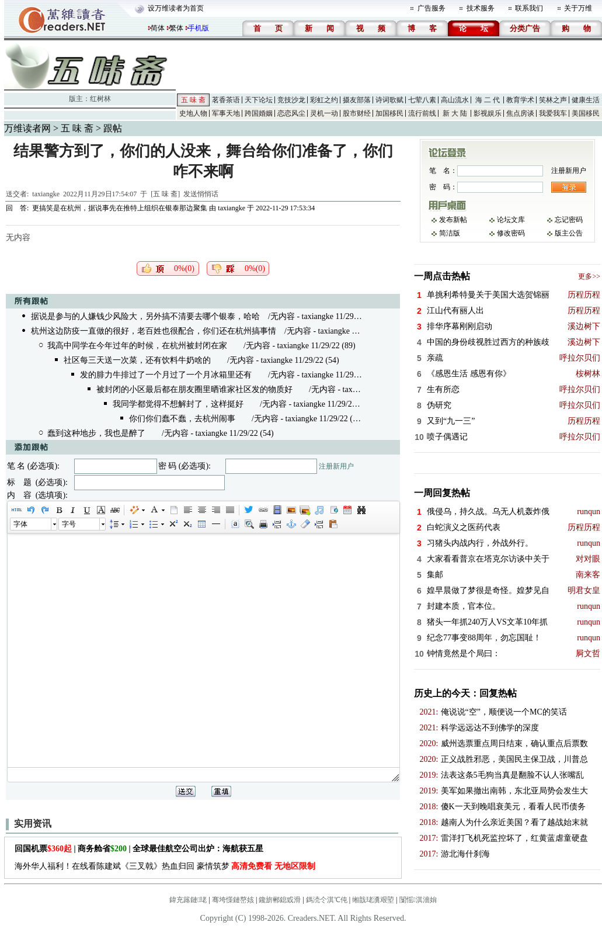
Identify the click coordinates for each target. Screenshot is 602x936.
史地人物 (193, 113)
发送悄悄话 (200, 194)
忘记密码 (569, 220)
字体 (20, 524)
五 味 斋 (193, 100)
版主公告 (569, 233)
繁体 (176, 28)
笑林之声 (553, 100)
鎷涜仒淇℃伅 (326, 900)
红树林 (100, 99)
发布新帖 (453, 220)
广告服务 (431, 8)
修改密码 (511, 233)
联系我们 (529, 8)
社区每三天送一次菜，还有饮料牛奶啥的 (137, 360)
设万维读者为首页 (176, 8)
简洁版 (449, 233)
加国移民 (389, 113)
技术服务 (481, 8)
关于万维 (578, 8)
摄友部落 (357, 100)
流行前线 (422, 113)
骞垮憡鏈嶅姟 (233, 900)
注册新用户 (336, 466)
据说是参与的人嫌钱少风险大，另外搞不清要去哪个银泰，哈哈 (145, 316)
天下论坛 (259, 100)
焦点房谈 (520, 113)
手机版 (198, 28)
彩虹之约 (324, 100)
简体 (158, 28)
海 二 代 (487, 100)
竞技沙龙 (291, 100)
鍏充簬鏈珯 (188, 900)
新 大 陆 (455, 113)
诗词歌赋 (389, 100)
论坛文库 (511, 220)
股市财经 (357, 113)
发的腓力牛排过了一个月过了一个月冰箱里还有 (166, 374)
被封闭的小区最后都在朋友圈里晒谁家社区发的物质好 (194, 389)
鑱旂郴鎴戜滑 (280, 900)
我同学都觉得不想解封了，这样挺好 (178, 404)
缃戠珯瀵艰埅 (373, 900)
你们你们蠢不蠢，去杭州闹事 (182, 418)
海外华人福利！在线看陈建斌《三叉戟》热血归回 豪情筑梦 (165, 866)
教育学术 (520, 100)
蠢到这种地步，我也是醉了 (96, 433)
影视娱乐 (488, 113)
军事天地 (226, 113)
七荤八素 (422, 100)
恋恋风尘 (291, 113)
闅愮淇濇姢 (418, 900)
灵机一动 (324, 113)
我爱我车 (553, 113)
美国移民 (586, 113)
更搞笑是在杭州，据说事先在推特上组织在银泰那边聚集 (119, 208)
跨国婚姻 (259, 113)
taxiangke (46, 194)
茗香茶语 (226, 100)
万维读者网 (27, 128)
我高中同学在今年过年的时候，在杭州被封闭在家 (137, 345)
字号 (69, 524)
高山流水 (455, 100)
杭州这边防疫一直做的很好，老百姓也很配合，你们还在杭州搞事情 (153, 331)
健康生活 (586, 100)
